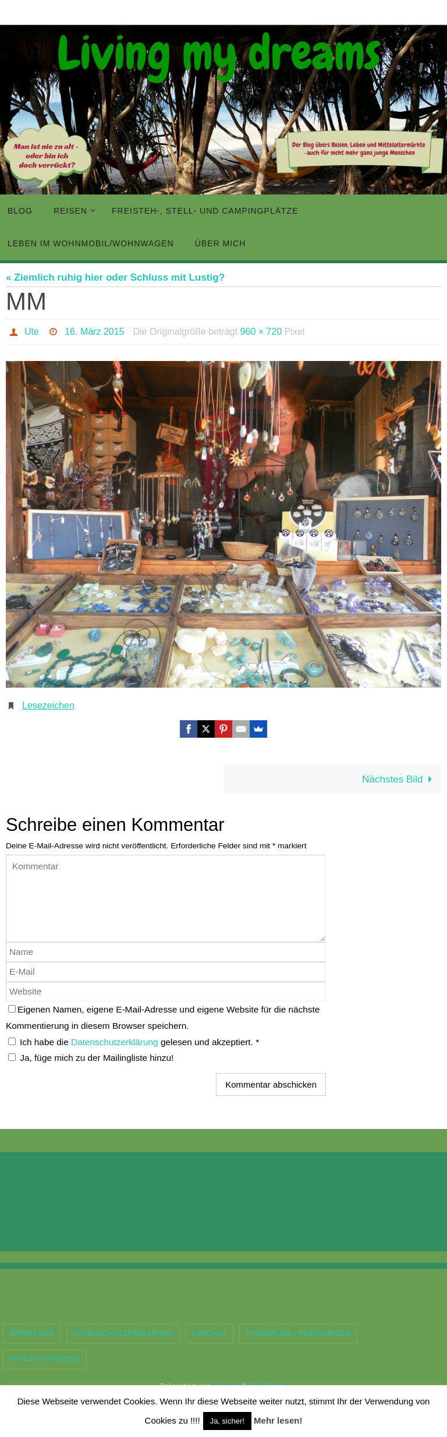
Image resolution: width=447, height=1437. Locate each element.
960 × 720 (261, 332)
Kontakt (209, 1333)
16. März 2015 (94, 332)
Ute (31, 332)
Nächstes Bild (399, 779)
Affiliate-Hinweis (44, 1359)
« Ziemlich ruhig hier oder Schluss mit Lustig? (115, 277)
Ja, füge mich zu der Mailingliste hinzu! (90, 1058)
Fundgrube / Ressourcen (299, 1333)
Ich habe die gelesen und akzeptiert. (133, 1042)
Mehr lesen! (278, 1420)
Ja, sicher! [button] (227, 1421)
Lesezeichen (48, 705)
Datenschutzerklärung (116, 1042)
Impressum (31, 1333)
